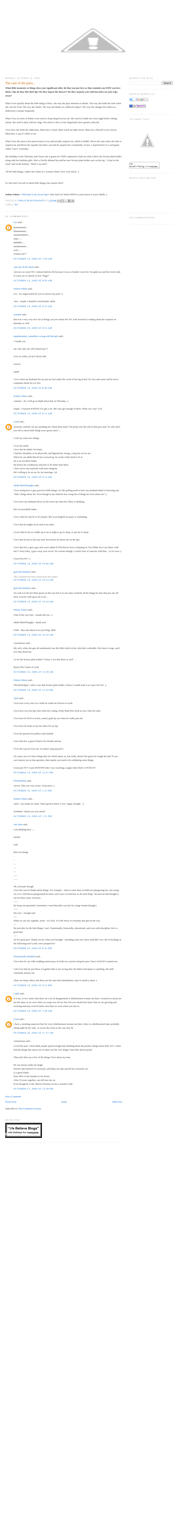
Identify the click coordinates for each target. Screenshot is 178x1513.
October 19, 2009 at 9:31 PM (33, 985)
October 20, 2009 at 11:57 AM (33, 1032)
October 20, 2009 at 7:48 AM (33, 1010)
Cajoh (16, 993)
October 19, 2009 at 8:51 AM (33, 413)
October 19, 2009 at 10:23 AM (34, 579)
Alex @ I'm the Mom (24, 267)
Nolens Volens (20, 288)
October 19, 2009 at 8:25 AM (33, 306)
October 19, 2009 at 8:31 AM (33, 328)
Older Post (117, 1101)
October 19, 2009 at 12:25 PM (33, 690)
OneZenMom (20, 780)
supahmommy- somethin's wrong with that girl (36, 336)
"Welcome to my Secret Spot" (35, 194)
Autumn (17, 314)
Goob (16, 421)
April (16, 698)
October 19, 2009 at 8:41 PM (33, 948)
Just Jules (18, 824)
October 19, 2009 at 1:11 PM (33, 790)
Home (64, 1101)
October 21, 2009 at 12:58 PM (33, 1088)
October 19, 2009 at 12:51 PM (33, 772)
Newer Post (10, 1101)
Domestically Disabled (24, 956)
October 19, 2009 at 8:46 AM (33, 387)
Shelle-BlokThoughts (24, 485)
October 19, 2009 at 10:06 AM (34, 563)
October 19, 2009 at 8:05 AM (33, 280)
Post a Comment (13, 1096)
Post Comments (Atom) (29, 1108)
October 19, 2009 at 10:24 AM (34, 601)
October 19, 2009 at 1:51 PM (33, 816)
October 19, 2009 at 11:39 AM (33, 671)
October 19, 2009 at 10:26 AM (34, 634)
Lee (15, 222)
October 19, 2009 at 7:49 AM (33, 258)
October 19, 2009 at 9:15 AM (33, 477)
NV (16, 205)
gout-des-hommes (22, 571)
